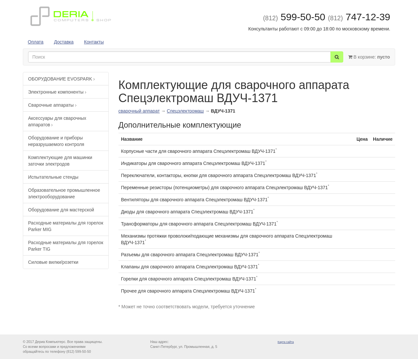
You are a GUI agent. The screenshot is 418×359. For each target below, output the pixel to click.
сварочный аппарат (139, 111)
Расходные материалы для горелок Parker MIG (65, 226)
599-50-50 (294, 16)
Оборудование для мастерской (61, 209)
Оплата (35, 42)
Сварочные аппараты (52, 105)
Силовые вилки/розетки (53, 262)
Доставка (63, 42)
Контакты (94, 42)
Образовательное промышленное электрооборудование (64, 193)
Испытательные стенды (53, 177)
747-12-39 (359, 16)
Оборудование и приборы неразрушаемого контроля (56, 141)
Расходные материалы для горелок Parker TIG (65, 246)
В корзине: (369, 57)
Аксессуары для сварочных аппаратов (57, 121)
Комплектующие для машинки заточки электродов (60, 161)
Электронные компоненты (57, 92)
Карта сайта (286, 342)
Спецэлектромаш (185, 111)
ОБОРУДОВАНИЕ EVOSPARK (61, 78)
